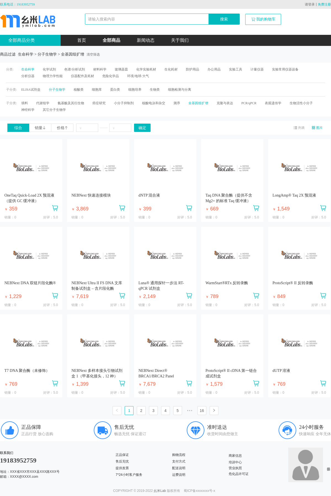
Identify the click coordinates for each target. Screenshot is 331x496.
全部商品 (111, 40)
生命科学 (27, 69)
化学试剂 (49, 69)
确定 (142, 128)
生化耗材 (171, 69)
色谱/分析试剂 (74, 69)
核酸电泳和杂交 (153, 103)
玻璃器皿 (121, 69)
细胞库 (97, 90)
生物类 (155, 90)
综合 (18, 128)
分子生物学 (57, 90)
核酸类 (79, 90)
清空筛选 (93, 54)
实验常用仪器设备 (285, 69)
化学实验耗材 (146, 69)
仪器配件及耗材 (82, 76)
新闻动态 (145, 40)
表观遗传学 (273, 103)
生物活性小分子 (301, 103)
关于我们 (180, 40)
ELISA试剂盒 (31, 90)
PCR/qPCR (249, 103)
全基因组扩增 (198, 103)
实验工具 (235, 69)
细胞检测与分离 (179, 90)
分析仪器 (27, 76)
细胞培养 (135, 90)
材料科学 (99, 69)
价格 (62, 128)
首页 (81, 40)
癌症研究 (99, 103)
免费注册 (324, 4)
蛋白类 (115, 90)
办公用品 (214, 69)
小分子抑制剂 (124, 103)
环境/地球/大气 (138, 76)
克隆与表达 (225, 103)
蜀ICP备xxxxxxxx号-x (199, 491)
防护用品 (192, 69)
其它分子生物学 (54, 110)
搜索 (224, 19)
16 (202, 410)
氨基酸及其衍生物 (71, 103)
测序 (176, 103)
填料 (24, 103)
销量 (40, 128)
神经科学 (27, 110)
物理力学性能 (53, 76)
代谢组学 (42, 103)
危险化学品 (110, 76)
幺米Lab (160, 491)
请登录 (310, 4)
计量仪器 (257, 69)
